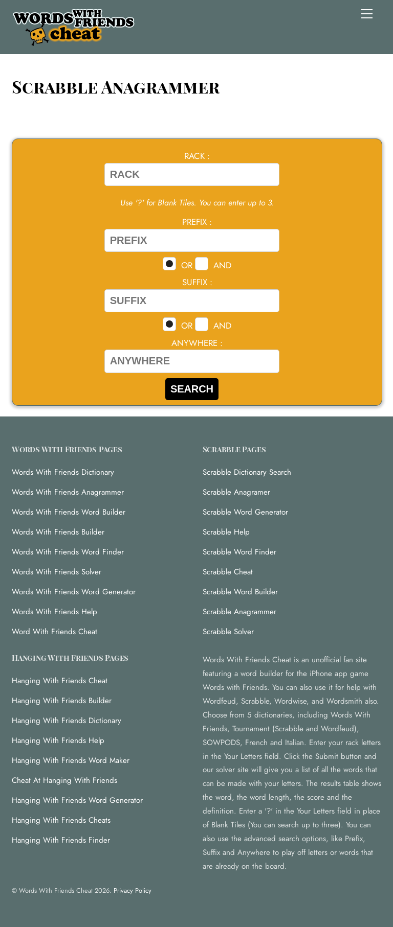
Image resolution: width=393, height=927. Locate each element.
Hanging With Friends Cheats (61, 820)
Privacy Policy (132, 890)
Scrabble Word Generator (245, 512)
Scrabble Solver (228, 631)
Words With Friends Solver (56, 571)
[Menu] (367, 14)
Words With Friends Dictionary (63, 472)
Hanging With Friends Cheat (59, 680)
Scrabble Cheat (228, 571)
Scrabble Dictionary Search (247, 472)
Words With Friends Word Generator (74, 591)
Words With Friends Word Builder (68, 512)
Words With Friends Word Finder (68, 552)
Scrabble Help (226, 532)
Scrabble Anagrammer (239, 611)
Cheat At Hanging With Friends (64, 780)
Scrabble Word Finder (239, 552)
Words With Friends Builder (58, 532)
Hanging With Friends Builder (62, 700)
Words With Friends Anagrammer (68, 492)
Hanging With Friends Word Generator (77, 800)
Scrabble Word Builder (240, 591)
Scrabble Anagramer (236, 492)
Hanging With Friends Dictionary (66, 720)
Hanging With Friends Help (58, 740)
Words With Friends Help (54, 611)
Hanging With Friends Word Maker (70, 760)
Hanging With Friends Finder (61, 840)
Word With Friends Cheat (54, 631)
